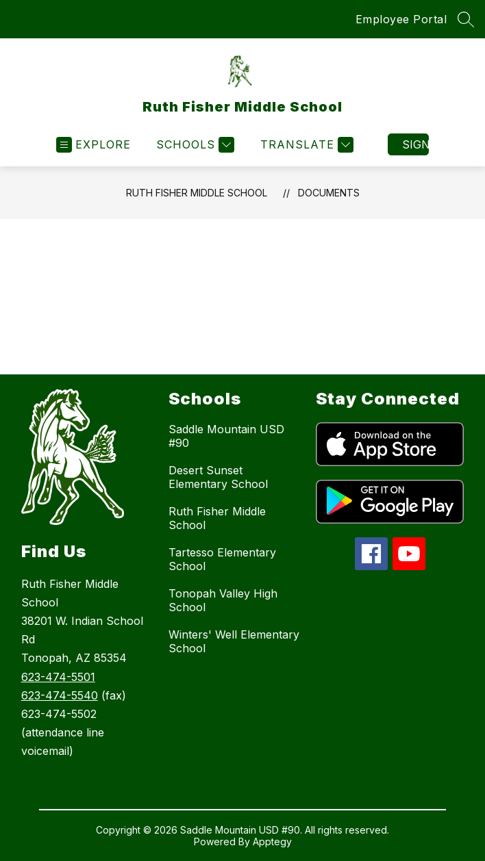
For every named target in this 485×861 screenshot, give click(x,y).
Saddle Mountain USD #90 (226, 436)
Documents (329, 192)
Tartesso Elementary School (222, 559)
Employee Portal (401, 19)
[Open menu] (93, 144)
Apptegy (272, 841)
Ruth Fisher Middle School (196, 192)
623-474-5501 (58, 677)
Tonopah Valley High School (223, 600)
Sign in (415, 144)
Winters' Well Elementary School (234, 641)
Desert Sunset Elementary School (218, 477)
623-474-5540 (59, 695)
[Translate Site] (305, 144)
